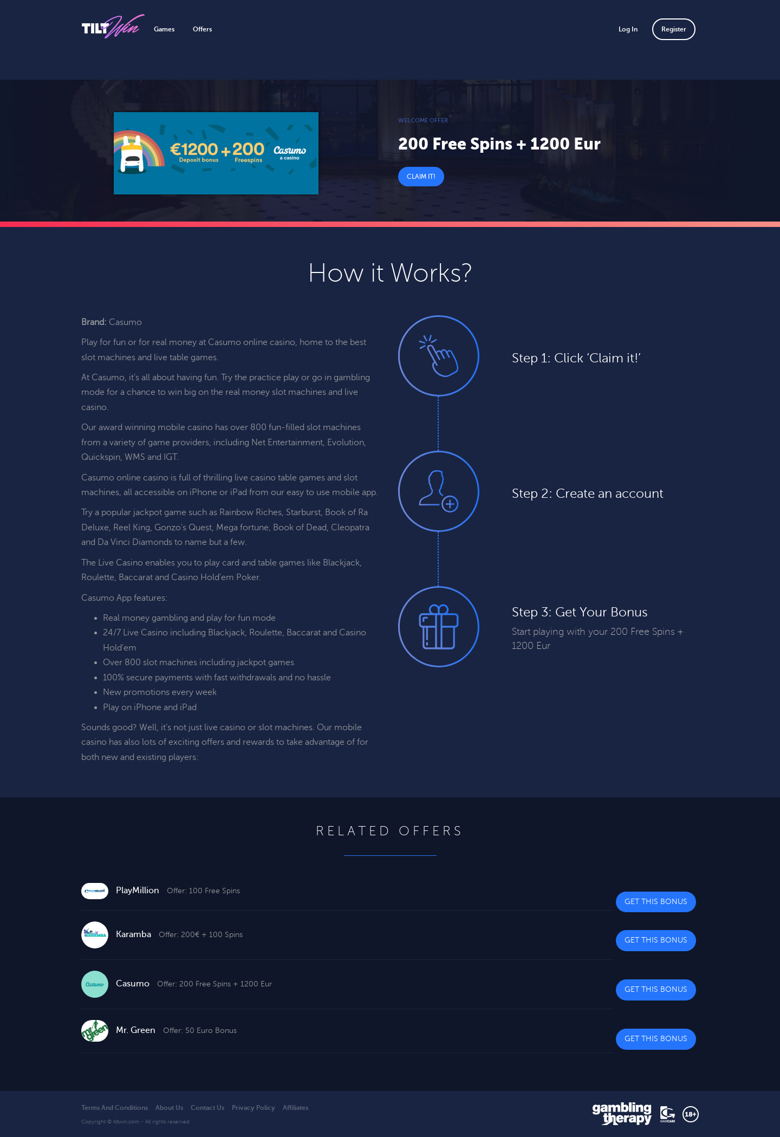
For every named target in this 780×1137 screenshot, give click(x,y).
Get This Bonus (656, 902)
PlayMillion (137, 890)
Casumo (133, 984)
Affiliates (295, 1108)
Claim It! (421, 176)
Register (673, 29)
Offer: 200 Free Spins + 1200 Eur (214, 984)
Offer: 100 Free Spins (203, 891)
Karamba (133, 934)
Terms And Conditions (114, 1108)
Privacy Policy (253, 1108)
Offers (202, 29)
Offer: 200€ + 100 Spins (201, 935)
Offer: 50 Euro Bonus (200, 1030)
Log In (628, 29)
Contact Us (207, 1108)
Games (164, 29)
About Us (169, 1108)
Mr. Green (135, 1030)
